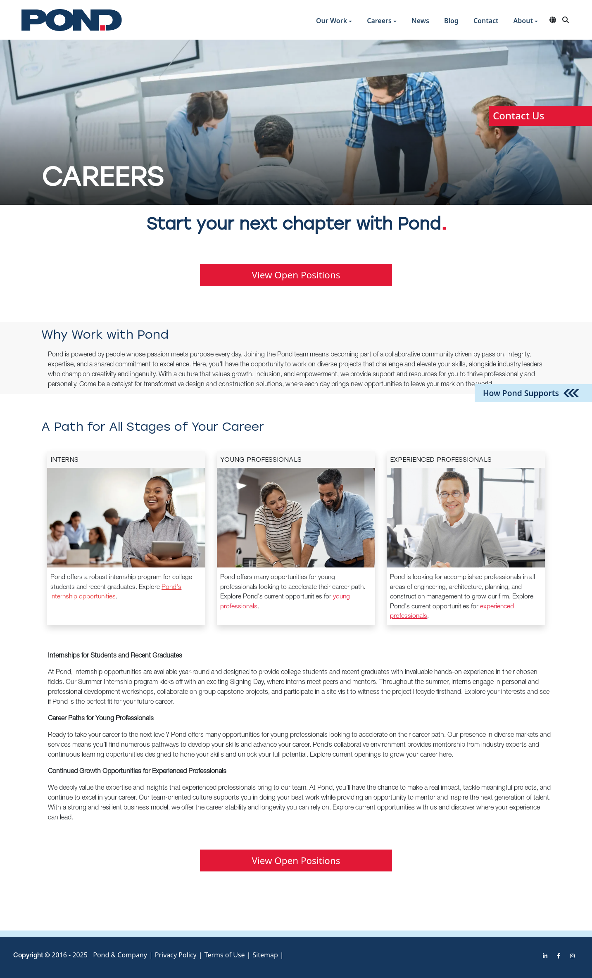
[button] (334, 21)
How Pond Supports (521, 392)
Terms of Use (224, 952)
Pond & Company (120, 952)
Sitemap (265, 952)
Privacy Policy (176, 952)
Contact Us (518, 115)
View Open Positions (296, 274)
